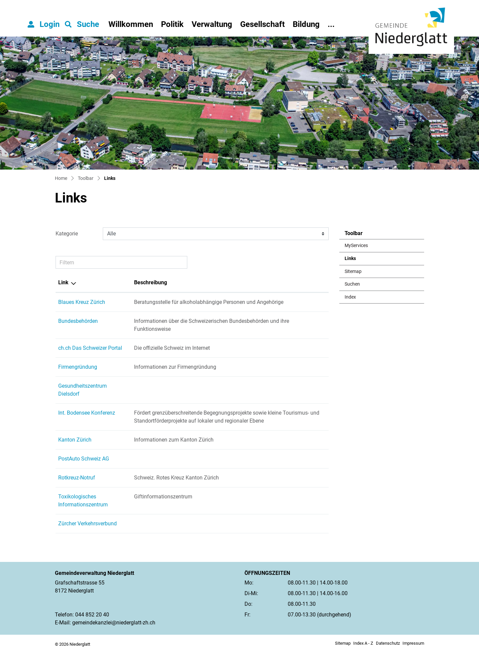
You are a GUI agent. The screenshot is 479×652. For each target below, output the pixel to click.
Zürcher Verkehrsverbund (87, 523)
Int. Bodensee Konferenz (86, 413)
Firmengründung (77, 367)
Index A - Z (363, 643)
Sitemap (353, 271)
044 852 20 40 (92, 614)
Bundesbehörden (78, 321)
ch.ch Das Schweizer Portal (90, 348)
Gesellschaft (262, 24)
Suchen (352, 284)
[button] (82, 24)
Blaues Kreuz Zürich (81, 302)
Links (361, 260)
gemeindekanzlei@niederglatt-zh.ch (113, 622)
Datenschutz (388, 643)
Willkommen (130, 24)
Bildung (306, 24)
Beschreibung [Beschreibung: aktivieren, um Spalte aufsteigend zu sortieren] (150, 282)
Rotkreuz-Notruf (76, 477)
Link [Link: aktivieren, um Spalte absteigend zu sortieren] (63, 282)
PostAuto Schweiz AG (83, 459)
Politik (172, 24)
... (331, 24)
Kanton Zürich (74, 440)
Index (350, 297)
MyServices (356, 245)
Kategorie (67, 233)
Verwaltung (212, 24)
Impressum (413, 643)
